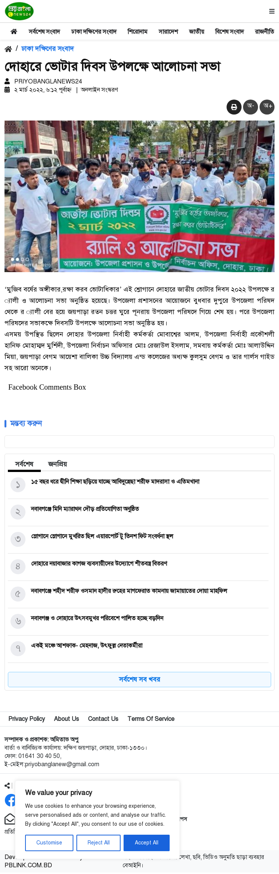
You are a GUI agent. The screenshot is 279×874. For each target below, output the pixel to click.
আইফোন (159, 841)
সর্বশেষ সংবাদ (44, 32)
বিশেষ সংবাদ (229, 32)
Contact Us (103, 720)
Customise (49, 843)
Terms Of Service (151, 720)
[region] (97, 819)
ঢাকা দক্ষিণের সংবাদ (93, 32)
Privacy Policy (26, 720)
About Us (66, 720)
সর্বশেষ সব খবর (139, 681)
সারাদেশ (168, 32)
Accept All (146, 843)
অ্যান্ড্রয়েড (160, 833)
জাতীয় (196, 32)
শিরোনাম (138, 32)
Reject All (99, 843)
